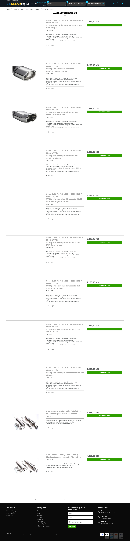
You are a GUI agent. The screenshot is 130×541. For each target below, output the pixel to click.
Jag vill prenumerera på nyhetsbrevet (79, 521)
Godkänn (72, 526)
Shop (38, 513)
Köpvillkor (40, 519)
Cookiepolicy (41, 522)
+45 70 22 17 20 (106, 518)
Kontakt (39, 515)
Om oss (39, 517)
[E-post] (80, 517)
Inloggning (9, 515)
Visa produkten (104, 25)
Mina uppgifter (11, 513)
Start (38, 511)
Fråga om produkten (43, 526)
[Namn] (80, 513)
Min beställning (11, 511)
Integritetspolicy (42, 524)
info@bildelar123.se (107, 523)
